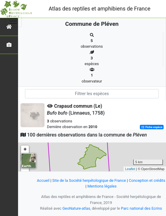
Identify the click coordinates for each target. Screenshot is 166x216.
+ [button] (25, 149)
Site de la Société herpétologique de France (89, 180)
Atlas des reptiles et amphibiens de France (99, 8)
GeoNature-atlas (76, 208)
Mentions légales (102, 186)
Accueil (43, 180)
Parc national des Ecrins (141, 208)
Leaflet (130, 169)
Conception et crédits (147, 180)
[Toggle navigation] (13, 21)
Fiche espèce (151, 127)
